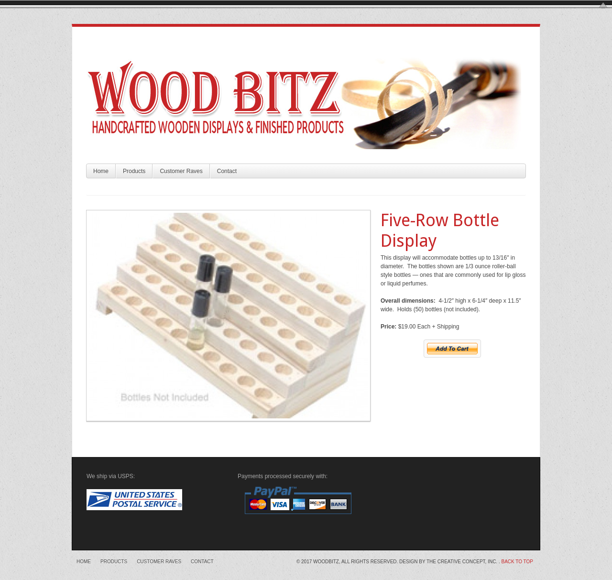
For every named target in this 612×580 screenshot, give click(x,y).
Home (101, 171)
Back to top (517, 561)
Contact (227, 171)
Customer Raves (181, 171)
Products (134, 171)
